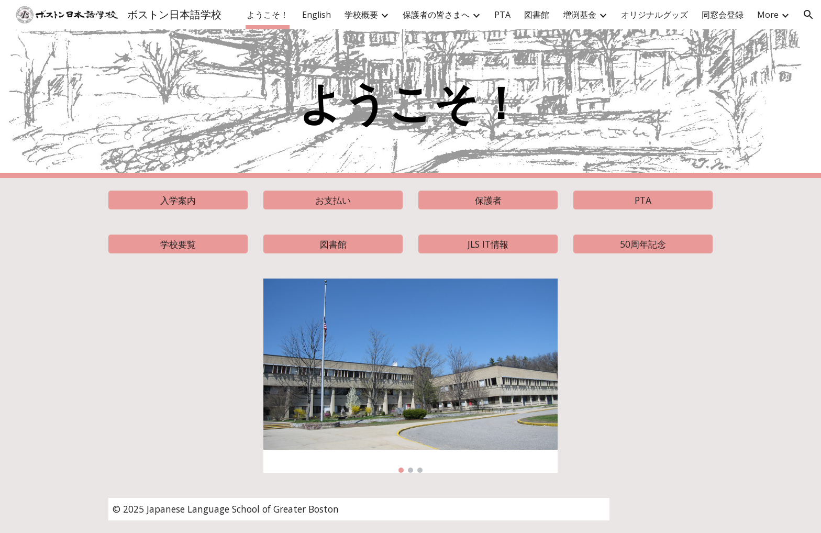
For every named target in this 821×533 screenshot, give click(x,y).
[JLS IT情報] (488, 244)
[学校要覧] (178, 244)
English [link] (316, 14)
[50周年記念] (643, 244)
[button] (808, 14)
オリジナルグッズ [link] (654, 14)
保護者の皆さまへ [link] (436, 14)
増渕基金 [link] (579, 14)
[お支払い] (333, 200)
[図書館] (333, 244)
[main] (410, 104)
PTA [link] (502, 14)
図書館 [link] (536, 14)
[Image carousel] (410, 376)
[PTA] (643, 200)
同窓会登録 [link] (723, 14)
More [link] (768, 14)
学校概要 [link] (361, 14)
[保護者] (488, 200)
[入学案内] (178, 200)
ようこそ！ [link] (268, 14)
